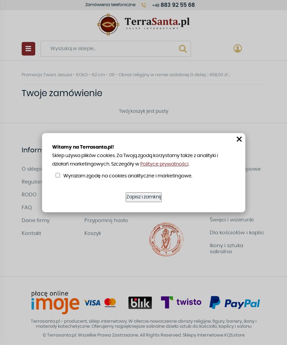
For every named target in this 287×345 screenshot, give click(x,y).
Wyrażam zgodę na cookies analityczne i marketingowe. (127, 176)
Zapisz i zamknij (143, 197)
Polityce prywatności (164, 164)
